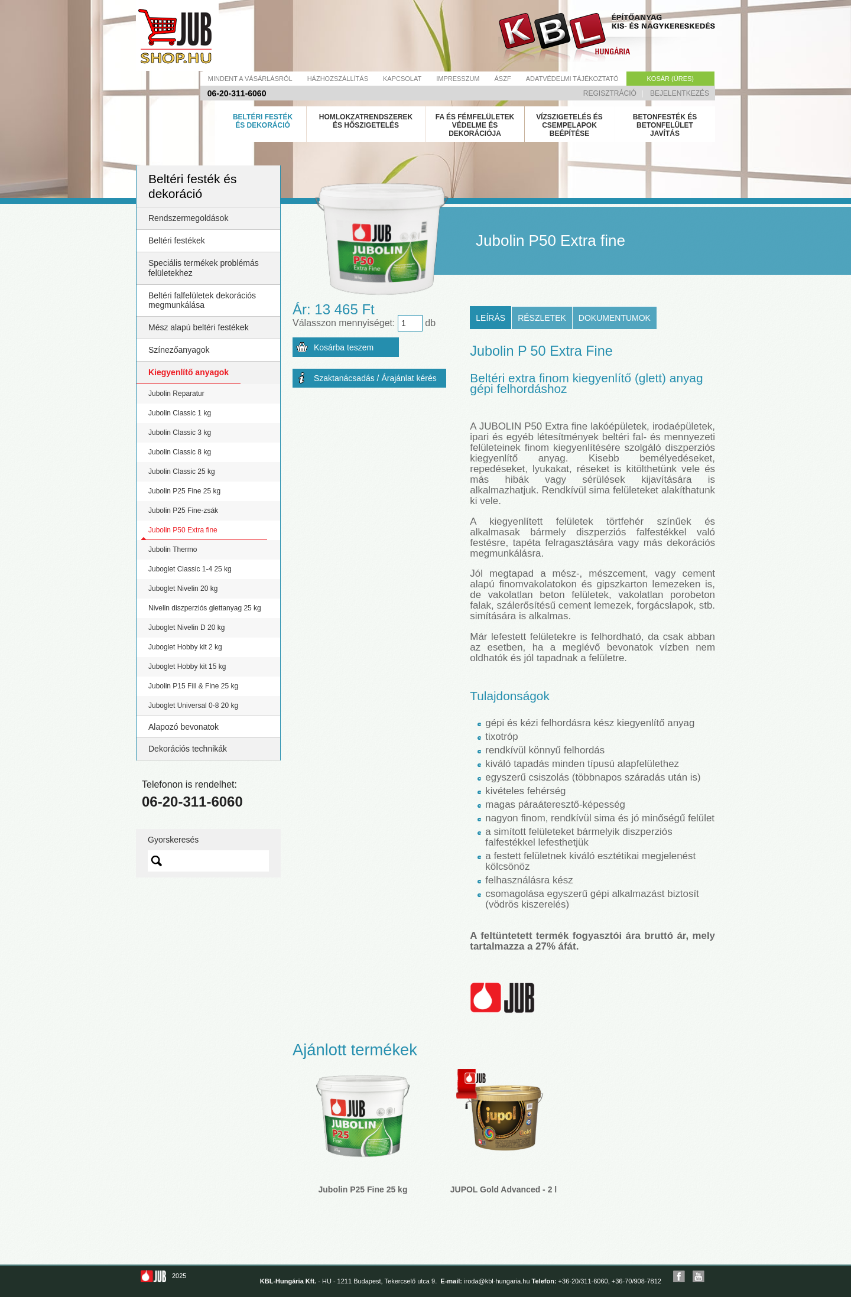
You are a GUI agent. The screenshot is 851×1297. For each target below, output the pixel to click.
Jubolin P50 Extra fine (182, 530)
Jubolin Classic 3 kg (179, 432)
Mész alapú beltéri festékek (198, 327)
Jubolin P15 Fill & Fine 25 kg (193, 686)
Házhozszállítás (337, 78)
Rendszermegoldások (188, 218)
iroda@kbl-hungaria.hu (497, 1281)
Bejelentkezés (679, 93)
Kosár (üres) (670, 78)
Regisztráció (609, 93)
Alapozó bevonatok (183, 727)
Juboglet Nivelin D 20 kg (186, 627)
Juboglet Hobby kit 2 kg (185, 647)
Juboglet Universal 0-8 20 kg (193, 705)
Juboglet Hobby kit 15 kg (187, 666)
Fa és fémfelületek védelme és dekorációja (475, 125)
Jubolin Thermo (172, 549)
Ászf (503, 78)
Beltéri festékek (176, 240)
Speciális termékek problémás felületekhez (203, 268)
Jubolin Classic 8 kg (179, 452)
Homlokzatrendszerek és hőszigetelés (365, 121)
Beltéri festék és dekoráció (263, 121)
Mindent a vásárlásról (250, 78)
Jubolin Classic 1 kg (179, 413)
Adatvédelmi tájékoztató (572, 78)
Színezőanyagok (179, 350)
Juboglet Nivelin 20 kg (182, 588)
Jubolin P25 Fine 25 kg (184, 491)
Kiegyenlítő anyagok (188, 372)
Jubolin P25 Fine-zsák (183, 510)
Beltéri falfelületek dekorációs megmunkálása (202, 300)
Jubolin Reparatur (176, 393)
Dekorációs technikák (187, 748)
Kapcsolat (402, 78)
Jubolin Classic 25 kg (181, 471)
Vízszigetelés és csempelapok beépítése (569, 125)
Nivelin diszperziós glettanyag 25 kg (204, 608)
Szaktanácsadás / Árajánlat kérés (375, 378)
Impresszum (457, 78)
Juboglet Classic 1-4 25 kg (190, 569)
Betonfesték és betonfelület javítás (665, 125)
